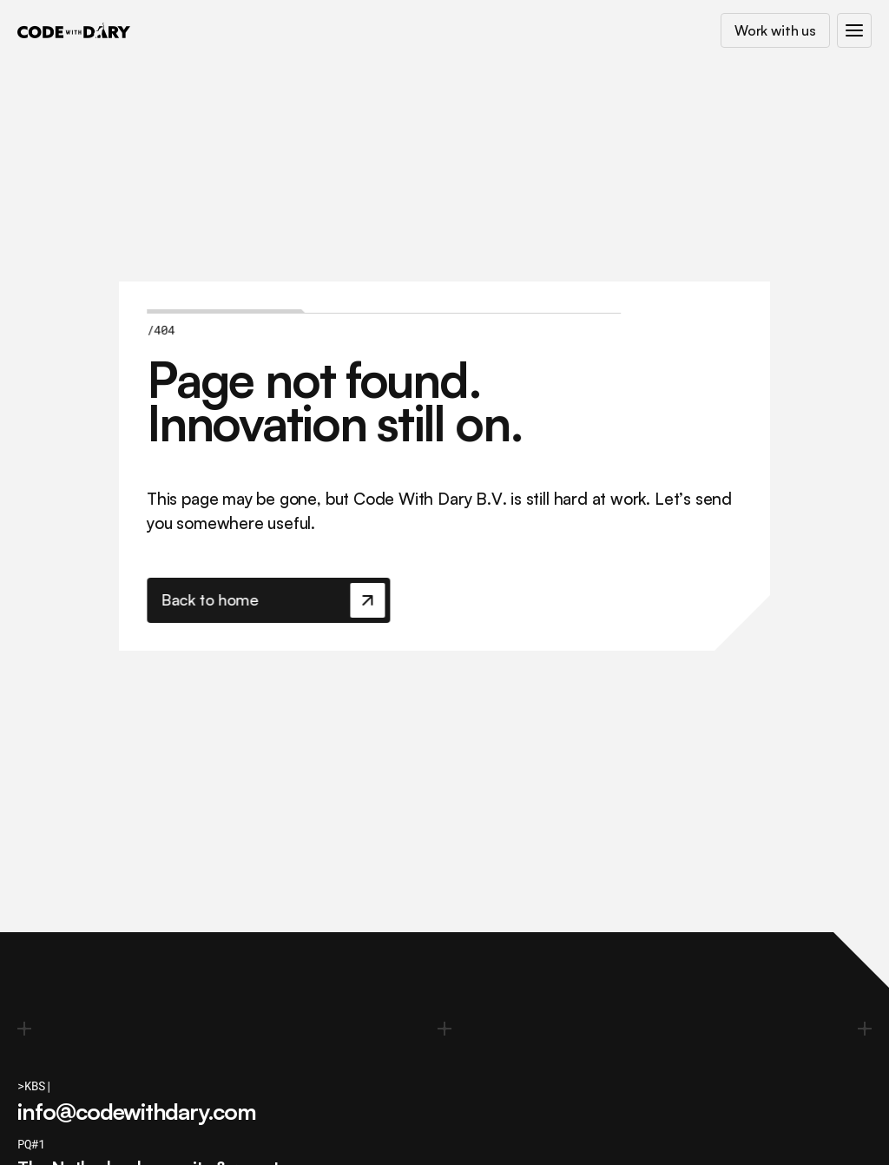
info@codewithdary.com (136, 1111)
